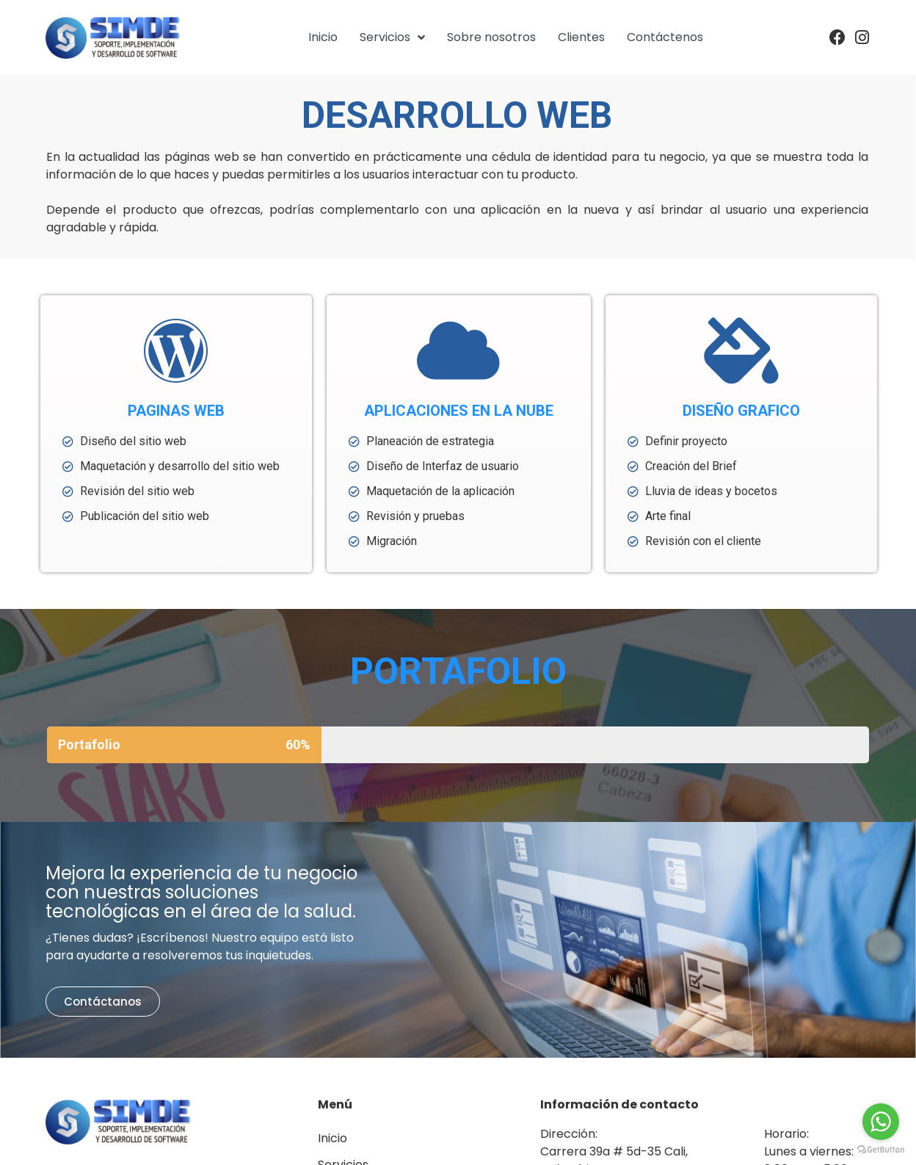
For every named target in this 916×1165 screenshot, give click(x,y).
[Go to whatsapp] (880, 1121)
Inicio (323, 37)
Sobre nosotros (491, 37)
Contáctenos (665, 37)
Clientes (581, 37)
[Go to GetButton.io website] (880, 1150)
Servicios (392, 37)
